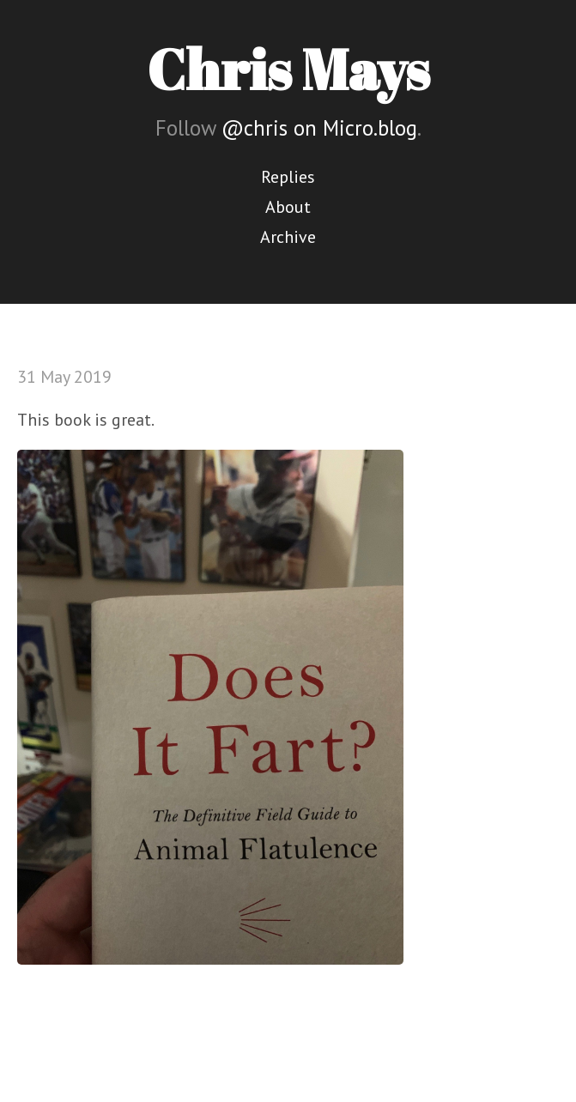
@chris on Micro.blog (319, 128)
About (288, 207)
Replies (288, 177)
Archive (288, 237)
